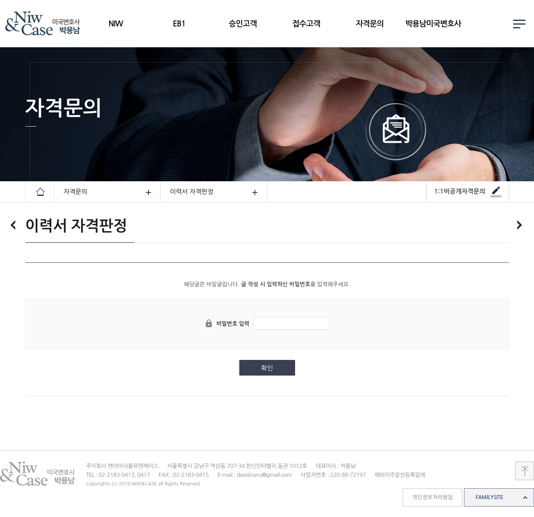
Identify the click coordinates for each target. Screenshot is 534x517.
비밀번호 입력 (232, 323)
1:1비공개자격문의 (460, 191)
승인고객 (243, 24)
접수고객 (306, 24)
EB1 (179, 24)
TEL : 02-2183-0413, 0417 (118, 475)
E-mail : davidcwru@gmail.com (254, 475)
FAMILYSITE (489, 497)
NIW (115, 24)
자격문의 (370, 24)
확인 (267, 368)
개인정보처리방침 (432, 497)
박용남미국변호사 (433, 24)
